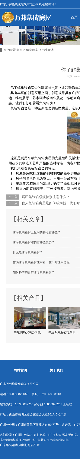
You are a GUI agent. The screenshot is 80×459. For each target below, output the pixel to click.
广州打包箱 (22, 434)
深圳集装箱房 (59, 440)
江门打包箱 (54, 434)
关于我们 (56, 370)
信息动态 (32, 50)
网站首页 (20, 370)
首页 (20, 50)
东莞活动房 (7, 440)
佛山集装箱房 (40, 440)
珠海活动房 (23, 440)
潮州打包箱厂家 (29, 445)
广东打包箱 (38, 434)
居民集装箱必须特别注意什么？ (45, 197)
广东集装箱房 (9, 445)
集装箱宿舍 (29, 88)
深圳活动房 (69, 434)
